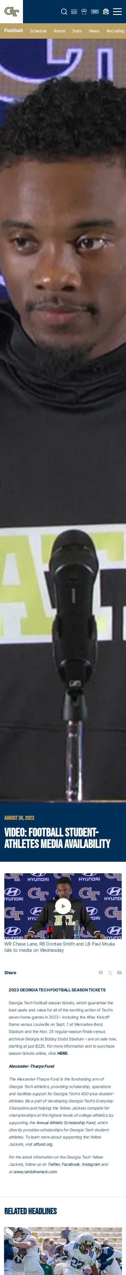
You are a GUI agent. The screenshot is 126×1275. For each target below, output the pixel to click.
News (94, 30)
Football (13, 30)
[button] (64, 12)
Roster (59, 30)
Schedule (38, 30)
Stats (77, 30)
